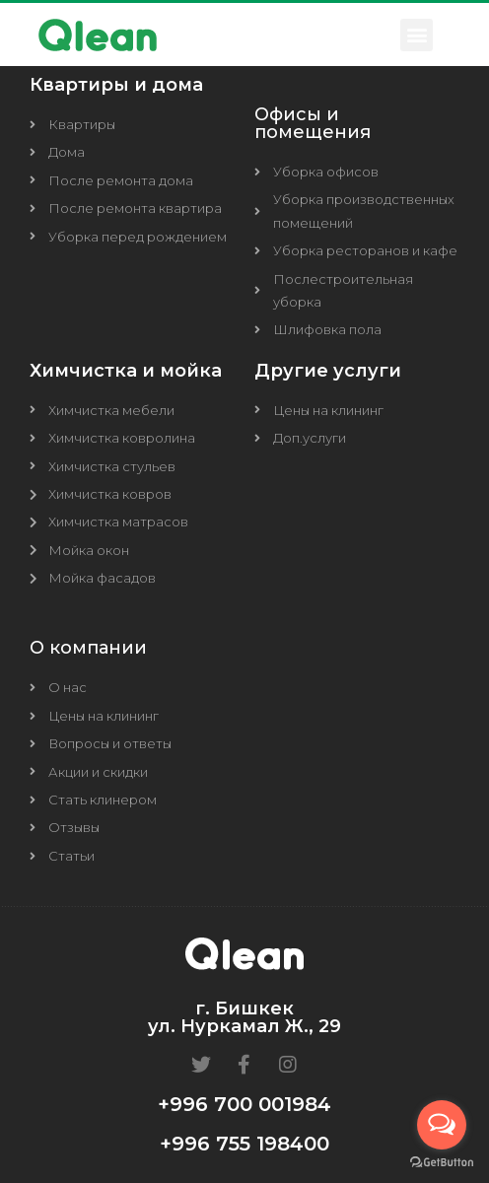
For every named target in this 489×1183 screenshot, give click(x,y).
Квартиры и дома (116, 85)
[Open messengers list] (441, 1124)
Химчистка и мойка (126, 371)
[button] (416, 35)
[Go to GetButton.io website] (441, 1162)
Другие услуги (327, 371)
